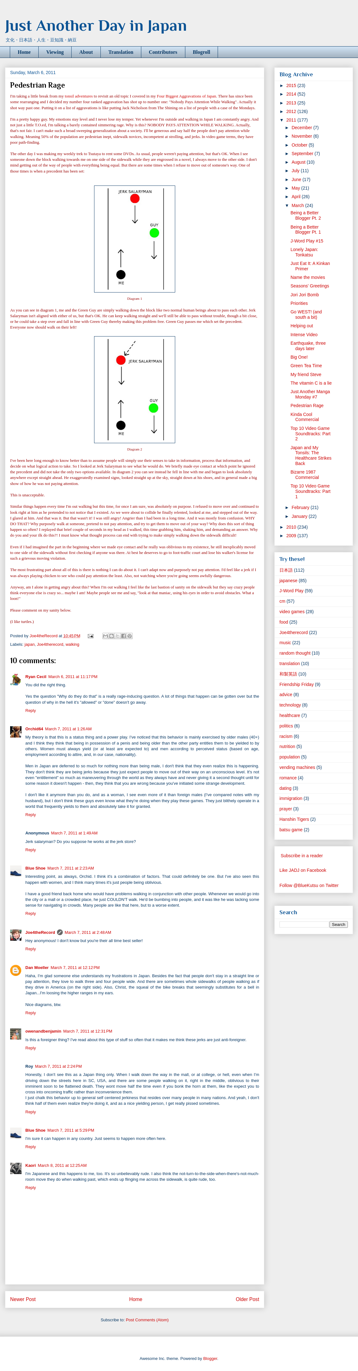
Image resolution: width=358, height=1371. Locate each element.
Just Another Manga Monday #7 (310, 394)
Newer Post (23, 1299)
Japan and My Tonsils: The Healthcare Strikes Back (311, 455)
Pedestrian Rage (307, 405)
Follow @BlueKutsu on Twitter (309, 885)
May (296, 188)
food (283, 622)
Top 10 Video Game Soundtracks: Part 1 (310, 491)
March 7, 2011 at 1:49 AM (74, 833)
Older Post (247, 1299)
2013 (291, 102)
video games (291, 611)
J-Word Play (291, 590)
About (86, 52)
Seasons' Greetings (310, 285)
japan (30, 644)
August (298, 162)
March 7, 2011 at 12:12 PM (75, 967)
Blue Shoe (35, 868)
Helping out (302, 325)
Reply (30, 710)
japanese (288, 580)
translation (289, 663)
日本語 (286, 570)
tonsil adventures (79, 96)
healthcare (289, 715)
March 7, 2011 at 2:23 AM (71, 868)
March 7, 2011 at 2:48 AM (88, 932)
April (296, 196)
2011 (291, 120)
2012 (291, 111)
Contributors (163, 52)
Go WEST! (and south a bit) (306, 314)
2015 (291, 85)
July (296, 170)
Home (24, 52)
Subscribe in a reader (302, 855)
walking (72, 644)
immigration (290, 798)
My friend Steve (306, 374)
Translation (120, 52)
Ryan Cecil (35, 676)
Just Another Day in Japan (96, 25)
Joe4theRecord (40, 932)
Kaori (30, 1165)
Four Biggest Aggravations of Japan (186, 96)
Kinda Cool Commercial (305, 417)
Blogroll (201, 52)
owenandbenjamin (43, 1031)
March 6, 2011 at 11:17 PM (72, 676)
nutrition (287, 746)
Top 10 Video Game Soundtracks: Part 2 (310, 434)
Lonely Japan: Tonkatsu (304, 252)
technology (290, 705)
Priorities (299, 303)
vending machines (297, 767)
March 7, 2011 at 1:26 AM (68, 728)
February (300, 507)
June (296, 179)
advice (285, 694)
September (302, 153)
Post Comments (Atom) (147, 1320)
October (300, 145)
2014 (291, 94)
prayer (285, 808)
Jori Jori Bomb (305, 294)
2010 (291, 527)
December (302, 127)
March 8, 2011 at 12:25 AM (62, 1165)
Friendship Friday (296, 684)
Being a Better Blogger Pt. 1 (306, 229)
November (302, 136)
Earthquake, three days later (308, 346)
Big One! (299, 357)
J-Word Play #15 (307, 240)
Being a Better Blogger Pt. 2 (306, 215)
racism (285, 736)
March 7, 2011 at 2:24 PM (58, 1066)
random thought (294, 653)
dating (285, 788)
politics (286, 725)
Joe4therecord (50, 644)
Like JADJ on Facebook (302, 870)
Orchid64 (34, 728)
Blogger (210, 1358)
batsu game (291, 829)
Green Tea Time (306, 365)
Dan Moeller (37, 967)
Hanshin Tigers (294, 819)
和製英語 (288, 673)
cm (282, 601)
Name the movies (308, 277)
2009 (291, 535)
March (298, 205)
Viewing (55, 52)
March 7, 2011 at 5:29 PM (71, 1130)
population (289, 756)
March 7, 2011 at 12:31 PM (87, 1031)
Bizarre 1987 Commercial (305, 474)
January (300, 516)
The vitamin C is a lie (311, 383)
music (285, 642)
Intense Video (304, 334)
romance (288, 777)
